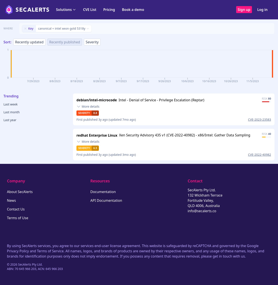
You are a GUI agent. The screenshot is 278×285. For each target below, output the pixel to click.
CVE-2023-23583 (259, 119)
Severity (92, 42)
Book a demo (133, 9)
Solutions (66, 9)
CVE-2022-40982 (259, 155)
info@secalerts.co (202, 211)
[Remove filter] (25, 28)
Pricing (109, 9)
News (11, 200)
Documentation (103, 191)
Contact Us (16, 209)
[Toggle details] (87, 106)
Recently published (64, 42)
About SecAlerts (20, 191)
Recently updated (29, 42)
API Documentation (106, 200)
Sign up (244, 9)
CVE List (89, 9)
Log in (262, 9)
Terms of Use (17, 217)
